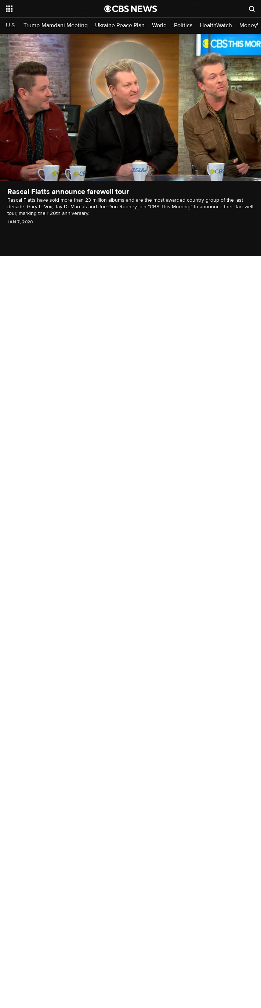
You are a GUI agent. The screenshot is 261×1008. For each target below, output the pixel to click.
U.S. (11, 25)
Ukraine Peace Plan (120, 25)
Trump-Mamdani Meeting (55, 25)
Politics (183, 25)
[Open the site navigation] (47, 9)
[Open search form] (252, 9)
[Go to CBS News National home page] (130, 8)
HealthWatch (216, 25)
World (159, 25)
